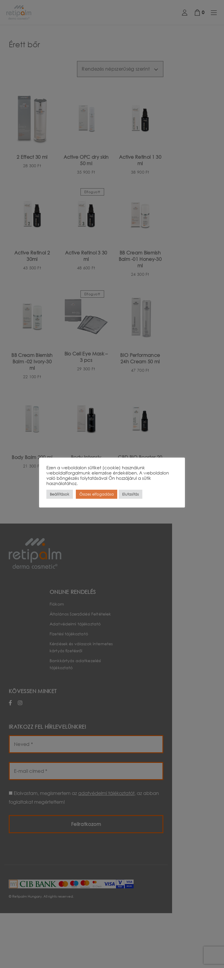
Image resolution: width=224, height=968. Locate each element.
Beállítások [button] (59, 494)
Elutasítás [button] (130, 494)
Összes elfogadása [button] (96, 494)
